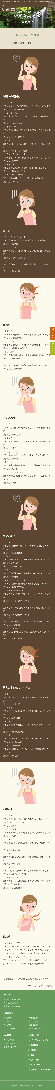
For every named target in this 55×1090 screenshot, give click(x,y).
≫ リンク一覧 (34, 1065)
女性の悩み (8, 1018)
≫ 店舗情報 (33, 1045)
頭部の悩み (34, 1021)
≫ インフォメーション (38, 1040)
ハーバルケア (9, 1044)
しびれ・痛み (9, 1028)
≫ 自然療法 (8, 1035)
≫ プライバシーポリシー (39, 1070)
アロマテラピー (10, 1040)
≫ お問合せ (33, 1050)
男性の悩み (34, 1018)
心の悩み (7, 1021)
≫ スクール (33, 1055)
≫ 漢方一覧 (33, 1035)
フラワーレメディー (12, 1047)
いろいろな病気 (36, 1028)
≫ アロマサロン (35, 1060)
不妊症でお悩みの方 (12, 999)
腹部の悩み (34, 1025)
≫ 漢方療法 (8, 1013)
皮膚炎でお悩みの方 (12, 1006)
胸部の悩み (8, 1025)
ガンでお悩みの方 (11, 1003)
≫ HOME (7, 994)
